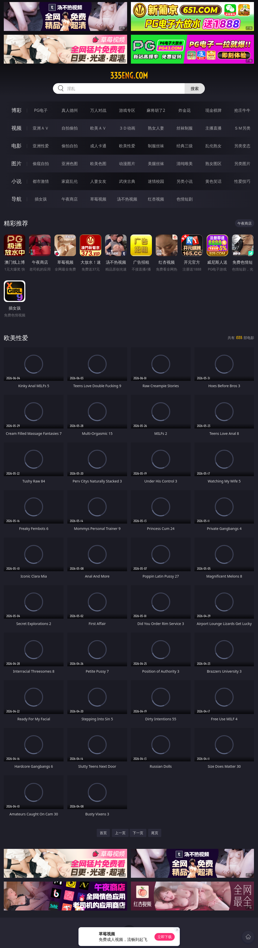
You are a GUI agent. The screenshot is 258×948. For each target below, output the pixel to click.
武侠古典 (127, 181)
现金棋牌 (213, 110)
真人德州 (70, 110)
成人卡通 (98, 146)
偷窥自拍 (41, 163)
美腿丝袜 (156, 163)
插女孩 (41, 199)
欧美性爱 (127, 146)
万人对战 (98, 110)
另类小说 (184, 181)
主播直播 (213, 128)
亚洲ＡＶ (41, 128)
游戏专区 (127, 110)
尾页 (154, 832)
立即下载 (164, 936)
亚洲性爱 (41, 146)
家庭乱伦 (70, 181)
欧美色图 (98, 163)
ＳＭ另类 (242, 128)
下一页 (138, 832)
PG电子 (41, 110)
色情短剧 (184, 199)
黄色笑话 (213, 181)
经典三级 (184, 146)
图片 (16, 163)
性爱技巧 (242, 181)
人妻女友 (98, 181)
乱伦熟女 (213, 146)
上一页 (120, 832)
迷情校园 (156, 181)
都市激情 (41, 181)
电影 (16, 145)
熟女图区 (213, 163)
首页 (103, 832)
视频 (16, 127)
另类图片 (242, 163)
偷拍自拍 (70, 146)
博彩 (16, 110)
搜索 (195, 88)
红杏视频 (156, 199)
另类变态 (242, 146)
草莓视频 (98, 199)
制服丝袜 (156, 146)
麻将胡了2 (156, 110)
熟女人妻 (156, 128)
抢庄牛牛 (242, 110)
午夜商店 (70, 199)
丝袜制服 (184, 128)
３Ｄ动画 (127, 128)
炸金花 (184, 110)
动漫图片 (127, 163)
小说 (16, 181)
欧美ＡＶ (98, 128)
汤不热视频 (127, 199)
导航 (16, 198)
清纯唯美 (184, 163)
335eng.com (129, 75)
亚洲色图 (70, 163)
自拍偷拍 (70, 128)
